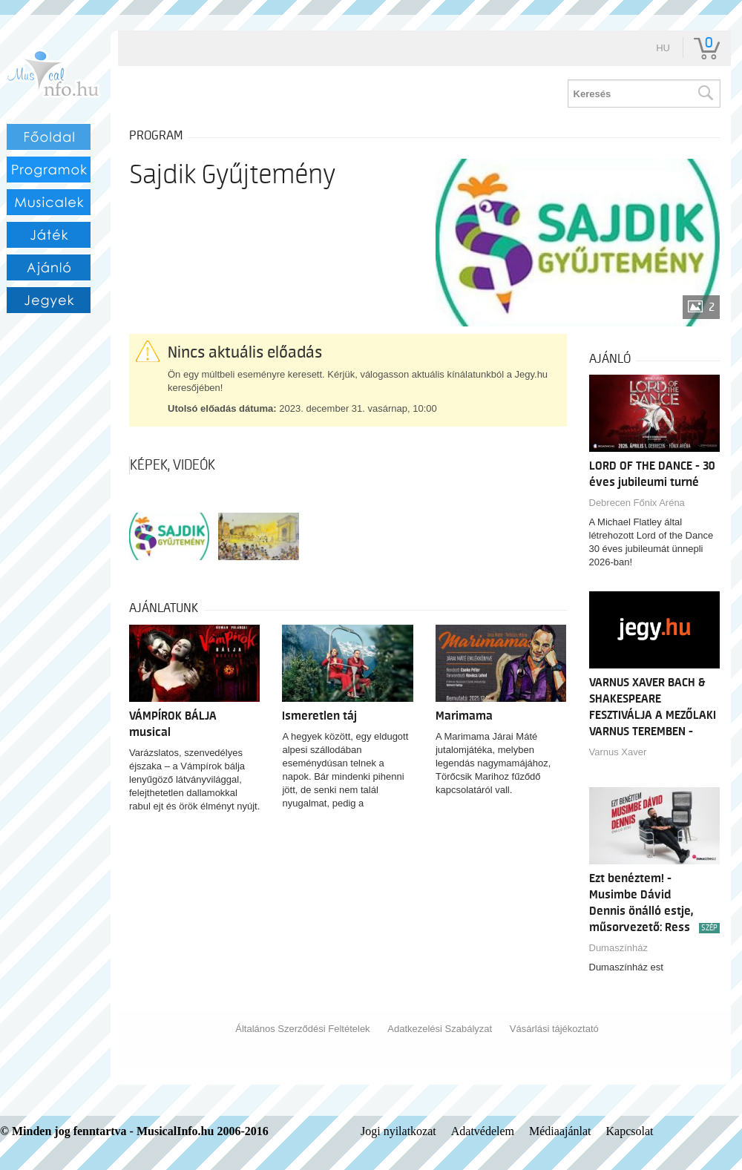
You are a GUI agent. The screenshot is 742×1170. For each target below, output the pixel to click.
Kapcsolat (630, 1131)
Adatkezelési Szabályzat (439, 1028)
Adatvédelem (482, 1131)
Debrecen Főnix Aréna (637, 502)
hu (663, 47)
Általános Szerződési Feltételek (302, 1028)
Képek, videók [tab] (172, 465)
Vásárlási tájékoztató (554, 1028)
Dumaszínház (618, 947)
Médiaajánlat (560, 1131)
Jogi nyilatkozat (398, 1131)
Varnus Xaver (618, 751)
